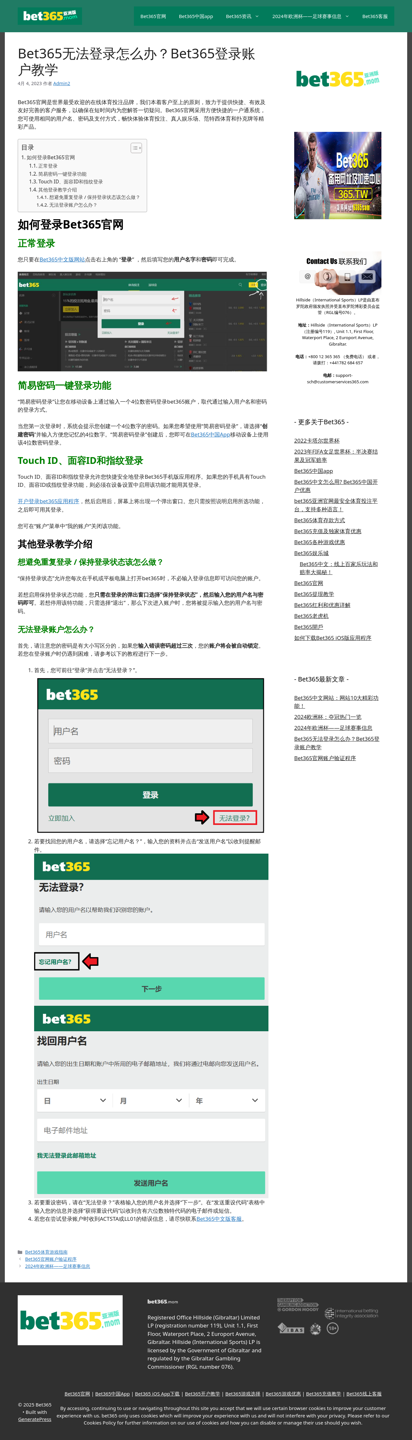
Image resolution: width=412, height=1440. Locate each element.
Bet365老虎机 (311, 616)
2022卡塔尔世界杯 (317, 440)
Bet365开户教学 (202, 1393)
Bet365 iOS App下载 (157, 1393)
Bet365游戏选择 (242, 1393)
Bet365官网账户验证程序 (51, 1259)
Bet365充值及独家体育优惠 (327, 531)
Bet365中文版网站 (62, 259)
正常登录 (48, 165)
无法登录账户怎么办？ (73, 204)
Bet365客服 (375, 16)
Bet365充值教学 (323, 1393)
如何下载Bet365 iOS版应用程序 (332, 638)
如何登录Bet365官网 (51, 157)
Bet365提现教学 (314, 594)
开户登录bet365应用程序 (48, 501)
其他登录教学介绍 (57, 189)
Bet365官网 (153, 16)
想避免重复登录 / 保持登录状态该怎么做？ (94, 197)
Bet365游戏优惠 (283, 1393)
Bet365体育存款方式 (319, 520)
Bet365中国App (210, 434)
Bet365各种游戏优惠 (319, 542)
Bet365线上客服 (363, 1393)
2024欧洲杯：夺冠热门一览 (327, 716)
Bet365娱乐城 (311, 553)
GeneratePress (34, 1419)
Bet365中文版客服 (219, 1218)
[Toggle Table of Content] (133, 147)
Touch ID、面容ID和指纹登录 (70, 181)
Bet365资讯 (246, 16)
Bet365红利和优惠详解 (322, 605)
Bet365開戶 (308, 627)
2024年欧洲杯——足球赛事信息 (314, 16)
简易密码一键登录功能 (62, 174)
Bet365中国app (196, 16)
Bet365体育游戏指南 (46, 1252)
